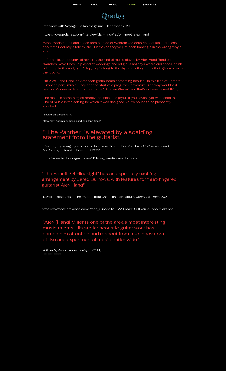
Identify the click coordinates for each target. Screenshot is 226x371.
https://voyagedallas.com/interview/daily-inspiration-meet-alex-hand (96, 34)
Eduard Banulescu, (55, 114)
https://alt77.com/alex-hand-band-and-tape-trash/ (72, 120)
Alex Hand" (73, 185)
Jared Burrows (93, 179)
